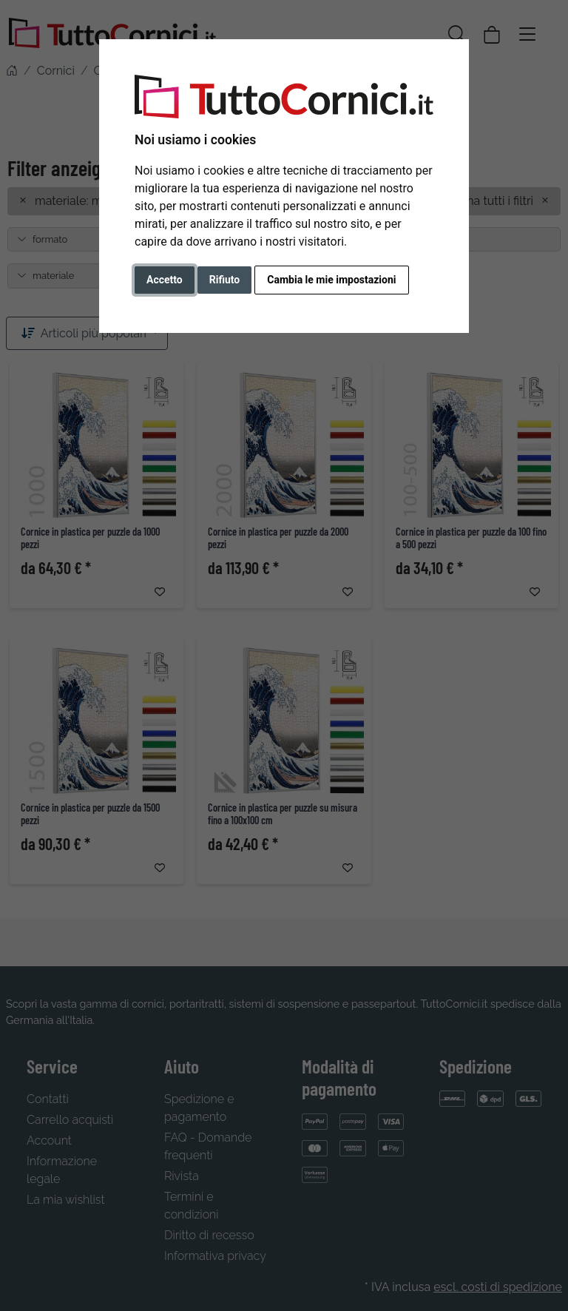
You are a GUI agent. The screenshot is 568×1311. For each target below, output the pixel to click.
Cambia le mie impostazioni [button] (331, 280)
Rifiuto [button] (224, 280)
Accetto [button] (164, 280)
